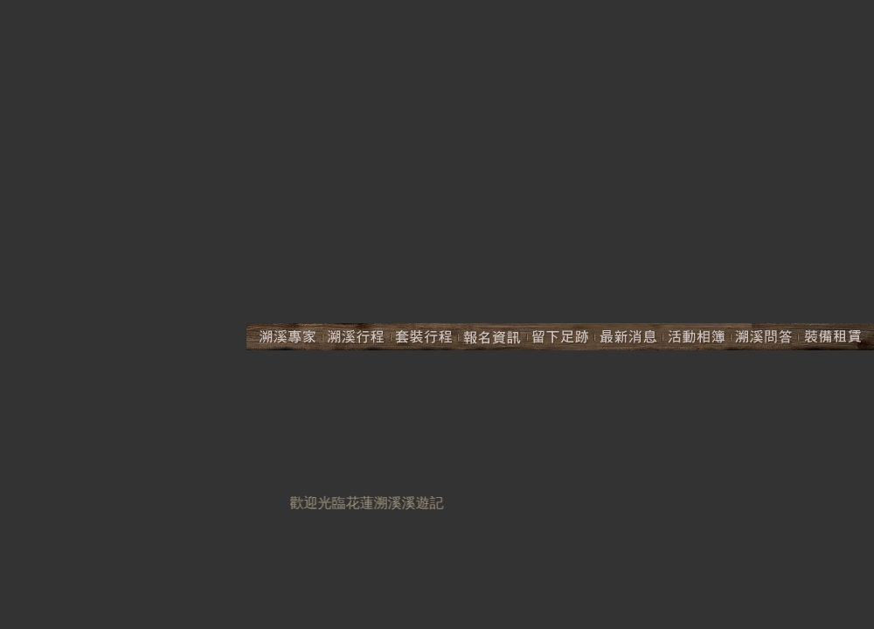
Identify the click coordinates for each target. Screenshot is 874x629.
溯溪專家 (284, 336)
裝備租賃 (836, 336)
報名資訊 (492, 336)
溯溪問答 (764, 336)
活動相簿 (696, 336)
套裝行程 (424, 336)
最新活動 (628, 336)
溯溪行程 (357, 336)
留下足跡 (560, 336)
